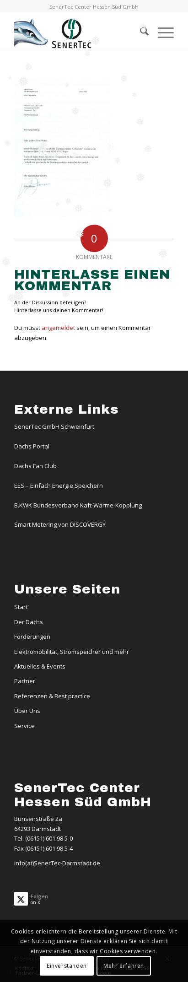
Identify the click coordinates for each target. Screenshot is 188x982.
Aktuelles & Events (39, 666)
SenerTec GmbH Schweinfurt (54, 426)
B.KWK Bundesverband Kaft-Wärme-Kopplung (78, 505)
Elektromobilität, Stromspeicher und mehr (71, 651)
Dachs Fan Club (35, 466)
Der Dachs (28, 622)
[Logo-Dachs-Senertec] (78, 32)
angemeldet (58, 328)
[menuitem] (140, 32)
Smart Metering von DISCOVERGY (60, 524)
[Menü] (161, 32)
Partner (24, 681)
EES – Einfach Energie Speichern (58, 485)
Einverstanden (67, 966)
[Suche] (140, 32)
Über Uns (27, 711)
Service (24, 726)
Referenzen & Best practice (52, 696)
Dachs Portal (31, 446)
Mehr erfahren (123, 966)
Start (20, 607)
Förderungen (32, 636)
